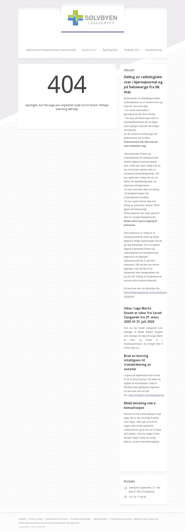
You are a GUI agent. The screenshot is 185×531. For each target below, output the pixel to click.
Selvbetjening (153, 49)
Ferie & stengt (35, 519)
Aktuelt (22, 519)
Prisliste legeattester (80, 519)
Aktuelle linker (100, 519)
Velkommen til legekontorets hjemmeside (50, 49)
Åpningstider (110, 49)
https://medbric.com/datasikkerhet (146, 395)
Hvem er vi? (89, 49)
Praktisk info (131, 49)
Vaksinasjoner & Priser (57, 519)
